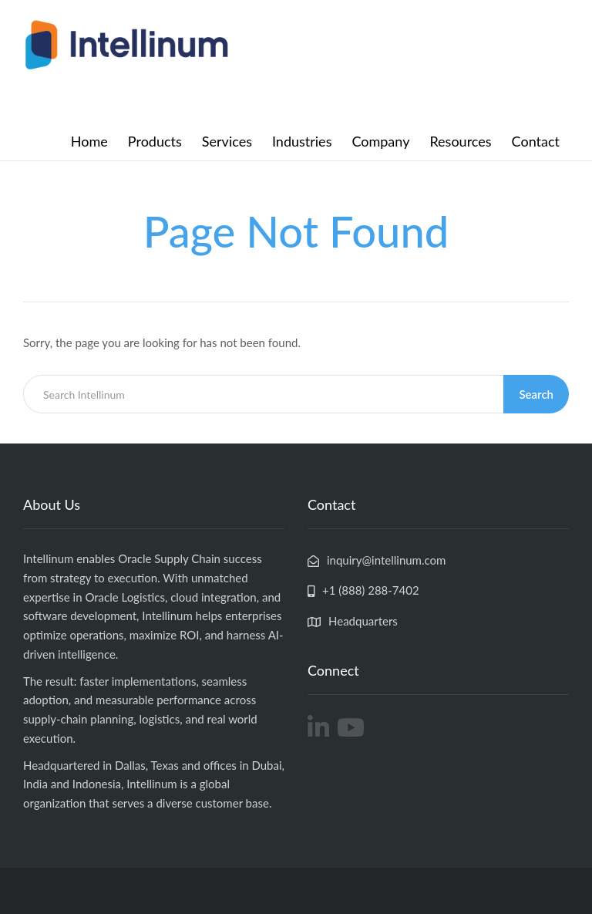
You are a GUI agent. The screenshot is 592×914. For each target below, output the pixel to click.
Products (155, 141)
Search (536, 394)
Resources (460, 141)
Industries (301, 141)
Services (227, 141)
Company (380, 141)
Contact (536, 141)
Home (89, 141)
